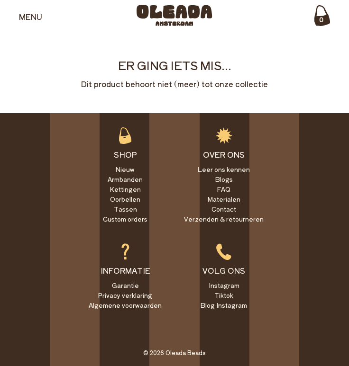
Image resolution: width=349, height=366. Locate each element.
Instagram (224, 285)
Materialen (224, 199)
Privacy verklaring (125, 295)
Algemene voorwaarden (125, 305)
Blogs (224, 179)
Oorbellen (125, 199)
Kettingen (125, 189)
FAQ (223, 189)
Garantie (125, 285)
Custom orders (125, 218)
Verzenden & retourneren (224, 218)
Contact (223, 209)
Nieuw (125, 169)
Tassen (125, 209)
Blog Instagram (224, 305)
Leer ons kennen (224, 169)
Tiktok (223, 295)
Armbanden (125, 179)
